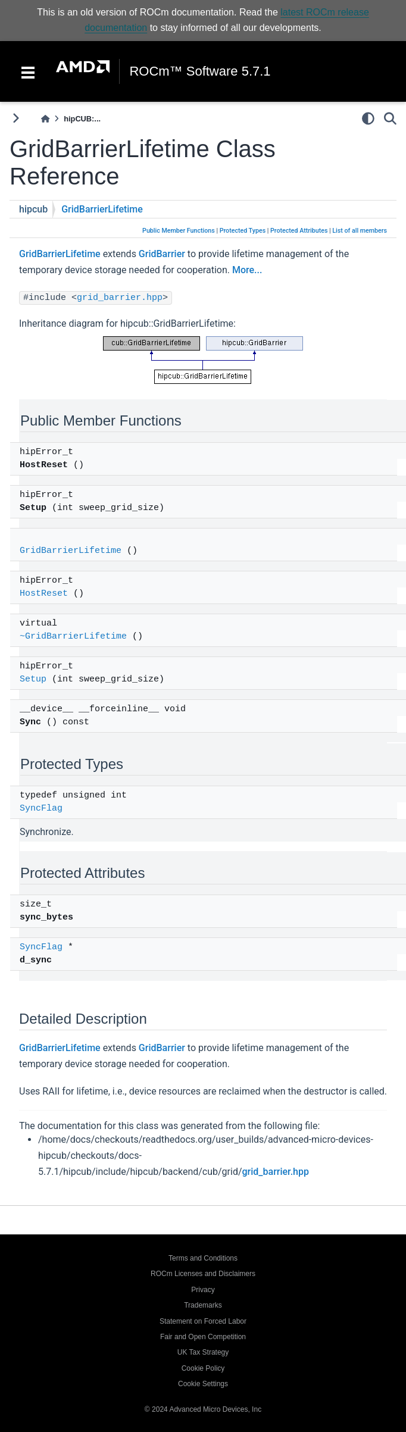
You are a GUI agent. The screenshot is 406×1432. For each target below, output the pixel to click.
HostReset (44, 594)
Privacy (202, 1290)
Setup (33, 679)
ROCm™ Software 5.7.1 (199, 71)
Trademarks (203, 1305)
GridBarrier (162, 253)
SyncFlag (41, 808)
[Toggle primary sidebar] (16, 118)
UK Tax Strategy (203, 1352)
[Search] (390, 118)
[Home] (45, 118)
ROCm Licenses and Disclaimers (203, 1274)
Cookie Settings (203, 1384)
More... (247, 270)
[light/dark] (368, 118)
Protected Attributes (298, 231)
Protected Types (243, 231)
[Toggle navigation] (28, 71)
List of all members (359, 231)
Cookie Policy (203, 1368)
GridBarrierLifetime (102, 209)
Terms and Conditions (203, 1258)
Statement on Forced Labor (203, 1321)
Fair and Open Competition (203, 1337)
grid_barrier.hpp (120, 298)
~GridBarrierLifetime (73, 636)
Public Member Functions (178, 231)
